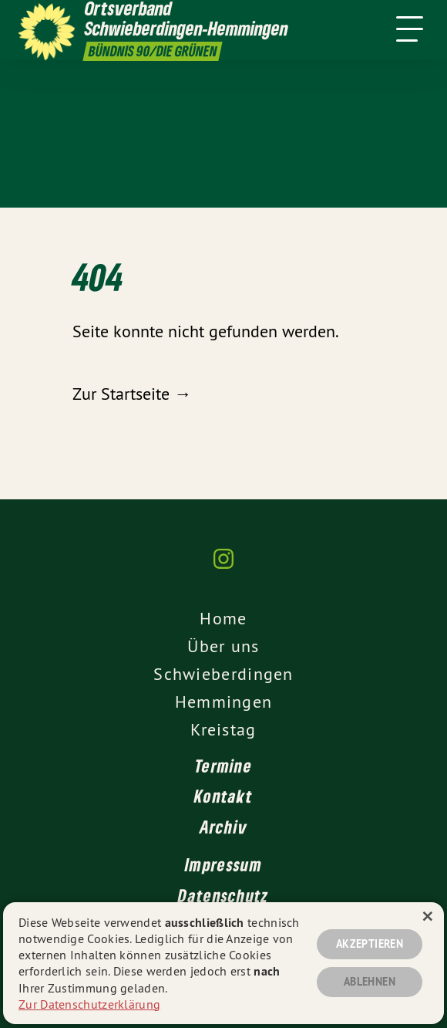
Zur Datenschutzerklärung (89, 1004)
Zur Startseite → (131, 393)
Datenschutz (223, 895)
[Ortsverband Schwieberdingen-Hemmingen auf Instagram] (223, 566)
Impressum (223, 864)
